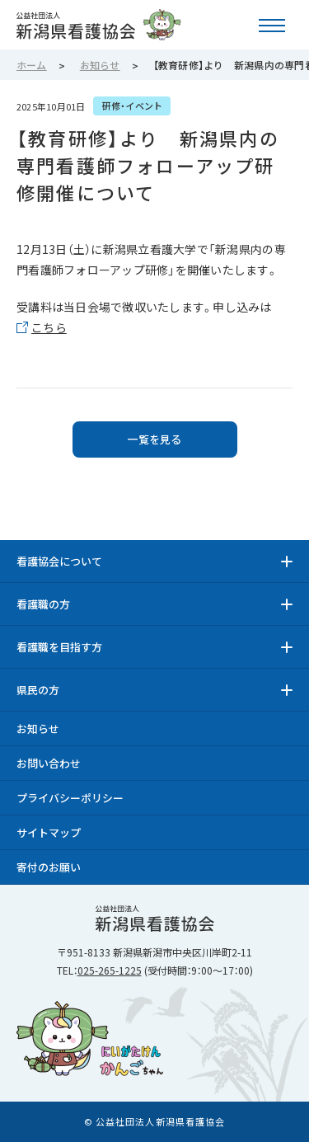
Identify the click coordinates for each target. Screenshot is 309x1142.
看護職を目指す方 (59, 647)
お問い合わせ (48, 763)
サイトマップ (48, 832)
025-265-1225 (109, 970)
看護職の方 (43, 604)
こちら (49, 327)
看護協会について (59, 561)
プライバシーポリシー (70, 798)
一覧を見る (154, 439)
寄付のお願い (48, 867)
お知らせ (37, 728)
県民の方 (37, 690)
